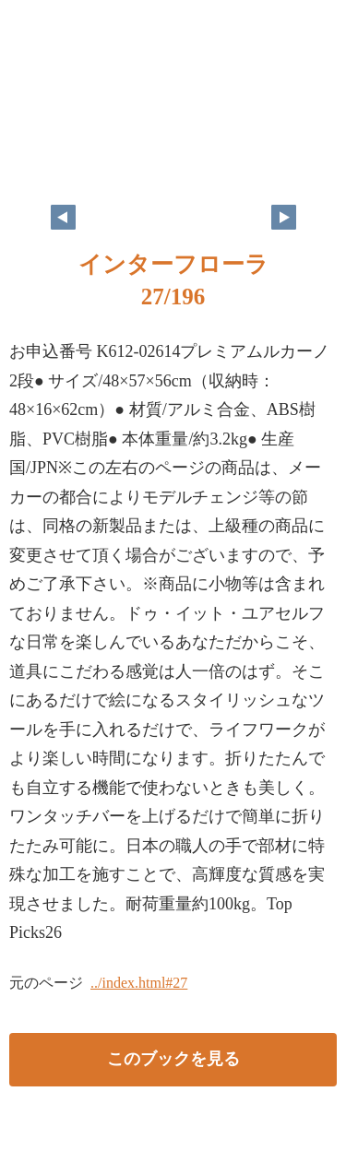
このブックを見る (173, 1059)
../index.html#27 (138, 983)
